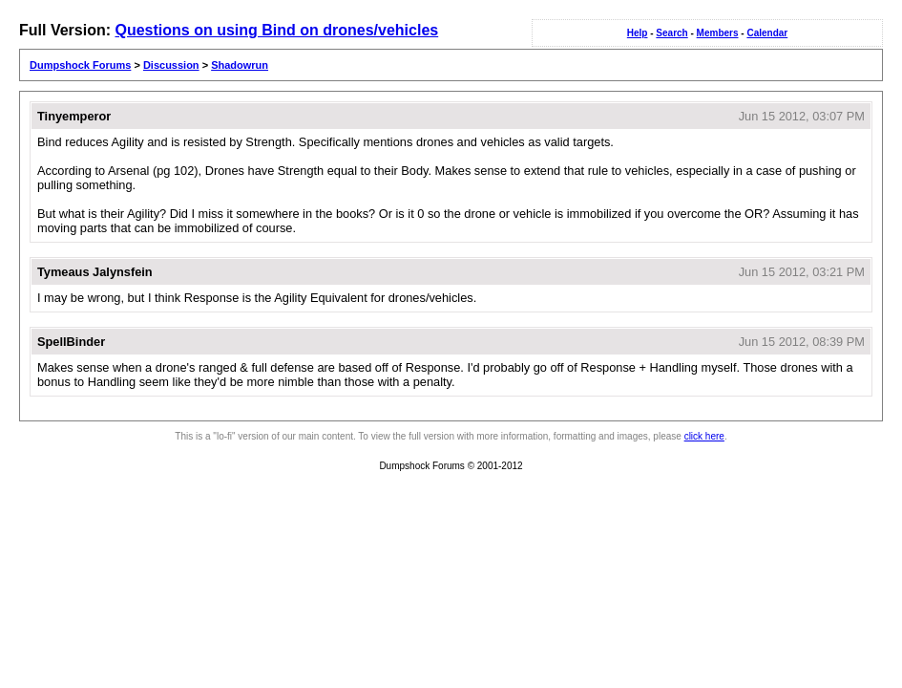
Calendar (766, 33)
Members (718, 33)
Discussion (171, 65)
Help (637, 33)
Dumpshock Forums (80, 65)
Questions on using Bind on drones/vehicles (276, 30)
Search (671, 33)
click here (704, 436)
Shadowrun (239, 65)
